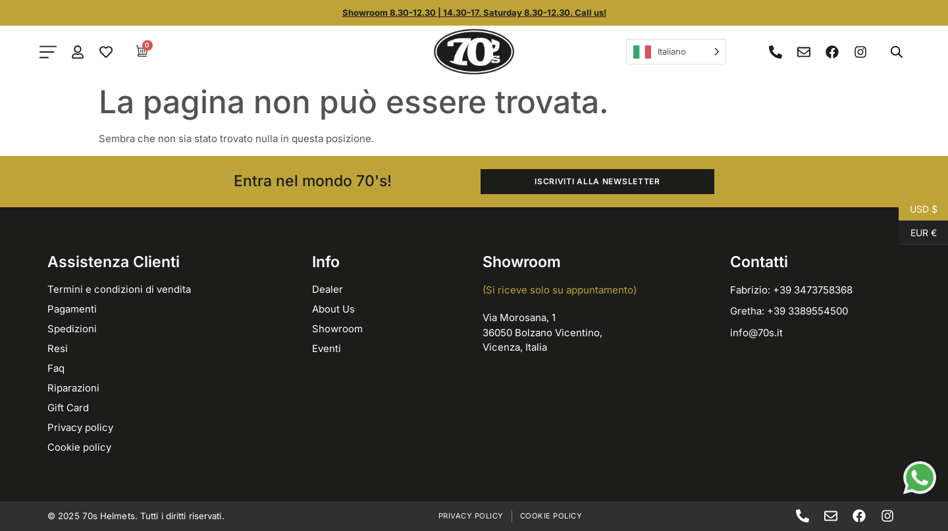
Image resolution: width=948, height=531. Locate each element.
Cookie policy (79, 447)
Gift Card (68, 407)
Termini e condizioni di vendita (119, 289)
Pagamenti (72, 309)
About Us (333, 309)
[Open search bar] (896, 51)
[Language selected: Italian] (676, 51)
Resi (57, 348)
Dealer (327, 289)
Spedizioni (72, 328)
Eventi (326, 348)
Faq (56, 368)
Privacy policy (80, 427)
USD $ (918, 209)
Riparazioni (73, 388)
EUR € (918, 233)
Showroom (337, 328)
